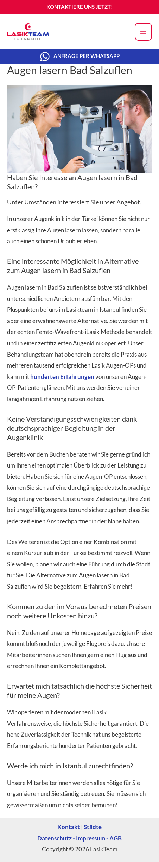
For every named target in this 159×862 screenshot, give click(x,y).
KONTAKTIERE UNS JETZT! (79, 7)
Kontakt (68, 827)
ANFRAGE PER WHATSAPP (86, 56)
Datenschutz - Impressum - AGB (79, 838)
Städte (93, 827)
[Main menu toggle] (143, 32)
